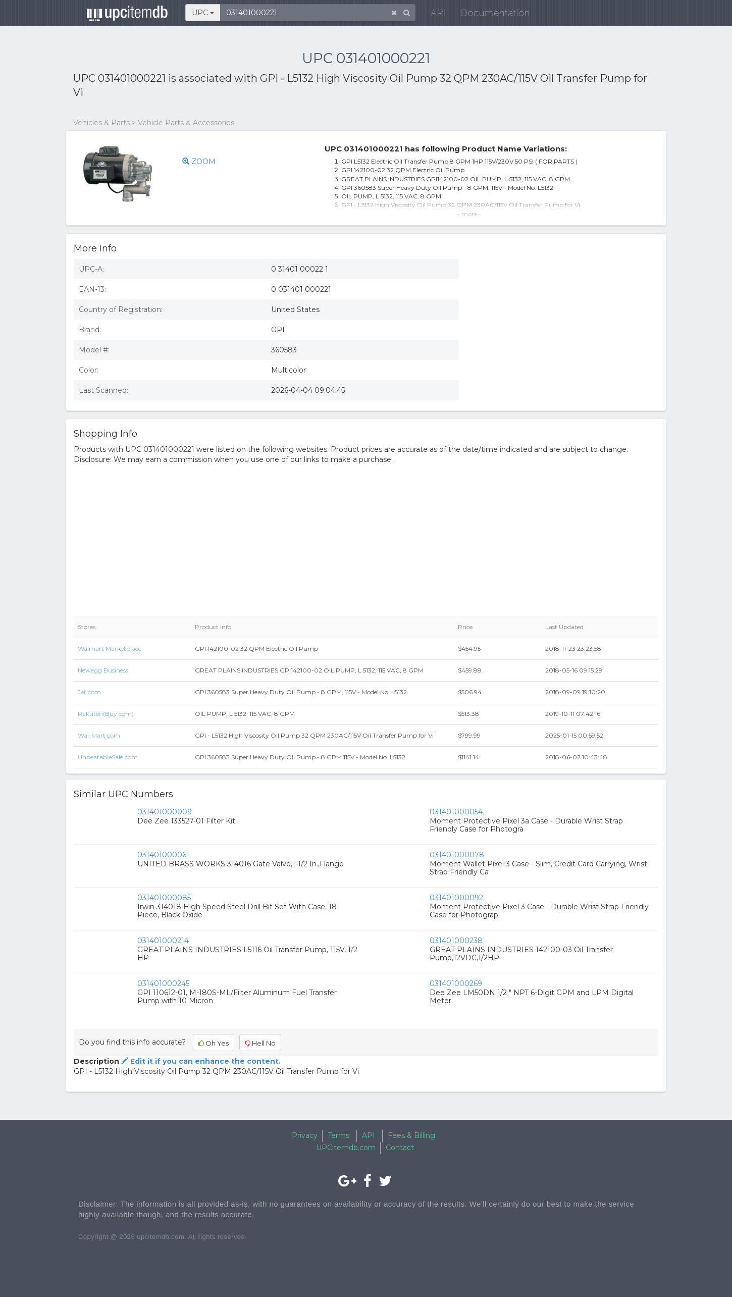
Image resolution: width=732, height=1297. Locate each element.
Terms (338, 1135)
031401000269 (456, 983)
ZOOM (199, 161)
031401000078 (457, 854)
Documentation (489, 15)
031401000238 (456, 940)
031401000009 (164, 811)
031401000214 (163, 940)
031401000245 (163, 983)
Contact (400, 1147)
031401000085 (164, 897)
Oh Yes (213, 1043)
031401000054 (456, 811)
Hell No (260, 1043)
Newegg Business (103, 670)
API (432, 15)
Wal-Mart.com (99, 735)
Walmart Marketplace (109, 648)
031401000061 (163, 854)
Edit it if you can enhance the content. (200, 1061)
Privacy (305, 1135)
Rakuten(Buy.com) (106, 713)
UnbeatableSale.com (108, 757)
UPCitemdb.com (346, 1147)
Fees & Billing (411, 1135)
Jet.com (89, 692)
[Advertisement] (566, 324)
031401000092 (456, 897)
